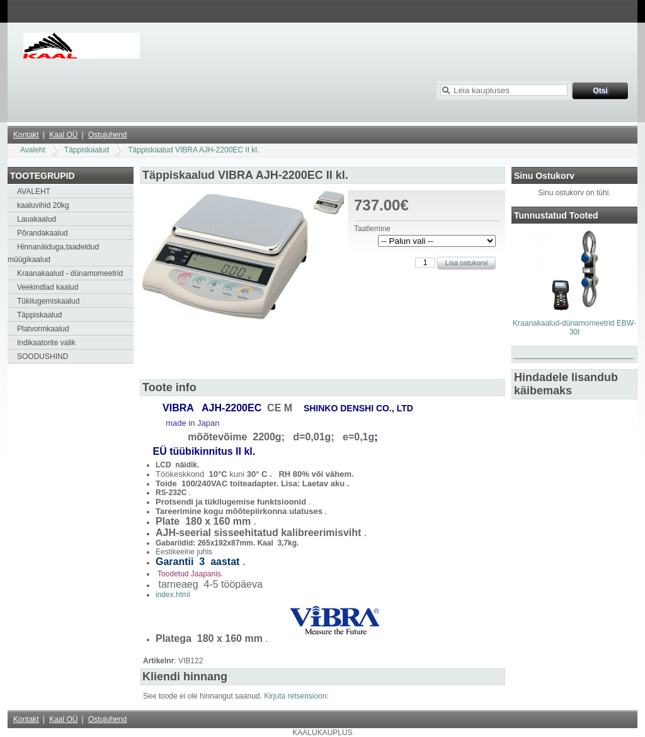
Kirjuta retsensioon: (296, 696)
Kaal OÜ (63, 134)
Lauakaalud (36, 219)
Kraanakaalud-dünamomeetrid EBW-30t (574, 327)
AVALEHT (33, 191)
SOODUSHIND (42, 356)
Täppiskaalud (86, 150)
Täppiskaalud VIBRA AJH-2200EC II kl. (193, 150)
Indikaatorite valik (46, 342)
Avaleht (32, 150)
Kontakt (26, 134)
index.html (173, 594)
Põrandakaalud (42, 233)
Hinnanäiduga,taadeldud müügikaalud (53, 253)
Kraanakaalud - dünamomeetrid (70, 273)
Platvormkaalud (43, 328)
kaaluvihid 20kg (43, 205)
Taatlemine (372, 228)
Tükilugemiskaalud (48, 301)
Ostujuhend (107, 134)
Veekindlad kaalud (47, 287)
